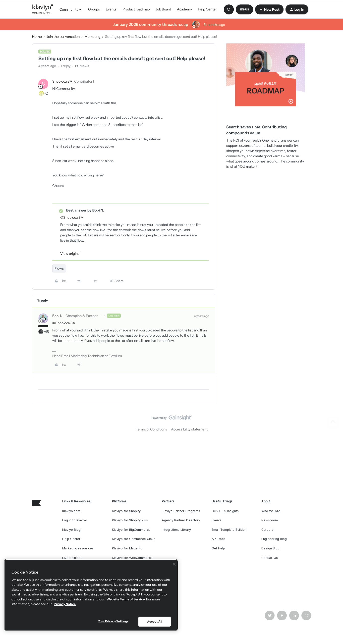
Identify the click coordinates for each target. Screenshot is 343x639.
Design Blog (270, 548)
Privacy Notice (65, 604)
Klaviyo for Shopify (126, 511)
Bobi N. (57, 316)
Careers (267, 530)
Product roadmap (136, 9)
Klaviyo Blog (71, 530)
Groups (94, 9)
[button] (244, 9)
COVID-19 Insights (225, 511)
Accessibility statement (189, 429)
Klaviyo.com (71, 511)
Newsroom (269, 520)
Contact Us (269, 558)
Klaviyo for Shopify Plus (130, 520)
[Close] (174, 564)
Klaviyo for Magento (127, 548)
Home (37, 36)
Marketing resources (78, 548)
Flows (59, 268)
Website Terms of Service (126, 599)
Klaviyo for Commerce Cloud (134, 539)
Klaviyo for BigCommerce (131, 530)
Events (111, 9)
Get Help (218, 548)
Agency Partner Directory (181, 520)
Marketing (92, 36)
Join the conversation (63, 36)
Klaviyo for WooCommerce (132, 558)
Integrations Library (176, 530)
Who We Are (270, 511)
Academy (184, 9)
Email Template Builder (229, 530)
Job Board (163, 9)
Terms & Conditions (151, 429)
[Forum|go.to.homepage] (43, 9)
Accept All (154, 621)
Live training (71, 558)
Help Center (207, 9)
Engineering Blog (274, 539)
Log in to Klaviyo (74, 520)
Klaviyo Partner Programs (181, 511)
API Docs (218, 539)
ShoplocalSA (62, 81)
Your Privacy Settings (113, 621)
